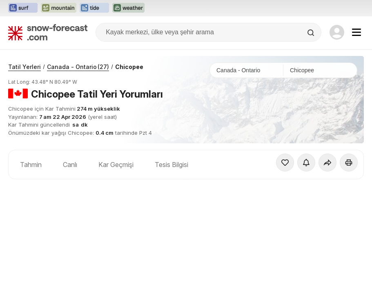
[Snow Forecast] (47, 32)
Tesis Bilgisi (171, 164)
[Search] (311, 32)
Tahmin (31, 164)
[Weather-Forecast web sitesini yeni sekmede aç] (128, 8)
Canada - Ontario (78, 66)
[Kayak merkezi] (320, 70)
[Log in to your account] (337, 32)
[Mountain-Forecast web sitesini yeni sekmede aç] (58, 8)
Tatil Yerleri (24, 66)
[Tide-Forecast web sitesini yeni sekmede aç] (94, 8)
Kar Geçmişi (116, 164)
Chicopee (129, 66)
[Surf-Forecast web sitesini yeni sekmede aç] (23, 8)
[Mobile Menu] (356, 32)
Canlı (70, 164)
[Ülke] (246, 70)
